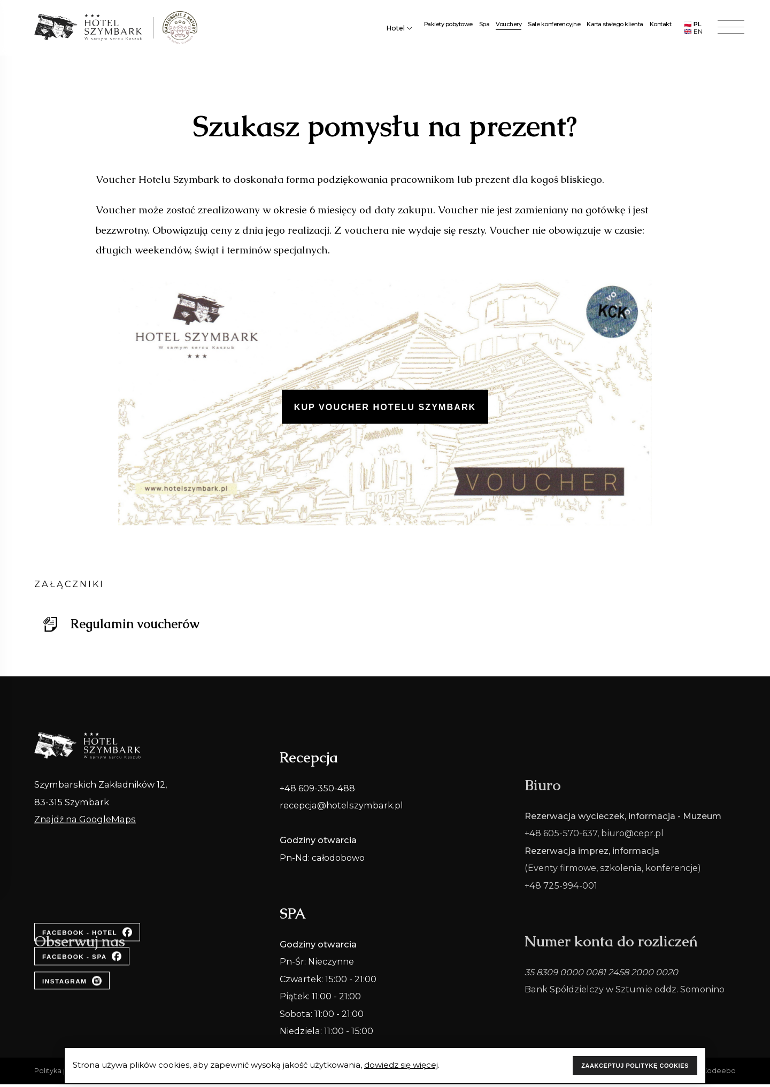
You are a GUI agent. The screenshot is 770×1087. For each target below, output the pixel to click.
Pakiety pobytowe (448, 25)
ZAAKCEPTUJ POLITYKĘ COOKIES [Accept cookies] (635, 1065)
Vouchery (508, 25)
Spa (484, 25)
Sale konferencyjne (554, 25)
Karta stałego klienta (615, 25)
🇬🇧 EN (693, 33)
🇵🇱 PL (693, 25)
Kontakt (661, 25)
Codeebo (719, 1071)
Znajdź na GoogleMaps (85, 842)
